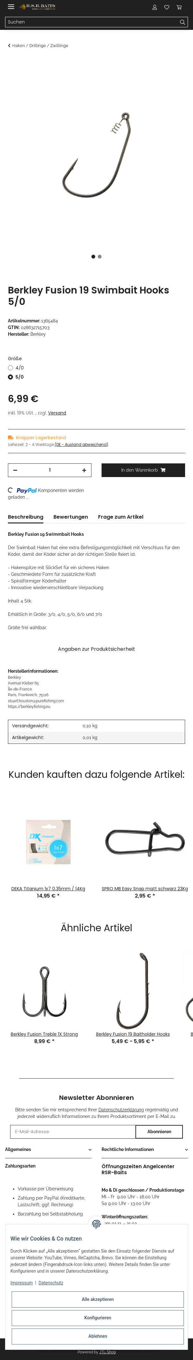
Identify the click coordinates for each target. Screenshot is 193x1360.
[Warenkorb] (179, 7)
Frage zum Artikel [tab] (120, 517)
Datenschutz (51, 1282)
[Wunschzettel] (167, 7)
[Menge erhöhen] (84, 470)
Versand (57, 413)
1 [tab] (93, 257)
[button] (155, 7)
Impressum (21, 1282)
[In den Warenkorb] (13, 62)
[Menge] (50, 470)
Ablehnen (97, 1336)
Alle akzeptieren (98, 1299)
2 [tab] (100, 257)
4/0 (20, 368)
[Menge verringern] (15, 470)
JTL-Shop (107, 1352)
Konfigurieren (97, 1317)
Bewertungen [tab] (70, 517)
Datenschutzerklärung (121, 1109)
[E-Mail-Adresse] (73, 1132)
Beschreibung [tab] (25, 517)
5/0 (20, 377)
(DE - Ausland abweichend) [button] (81, 444)
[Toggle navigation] (11, 4)
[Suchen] (91, 22)
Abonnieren (159, 1131)
